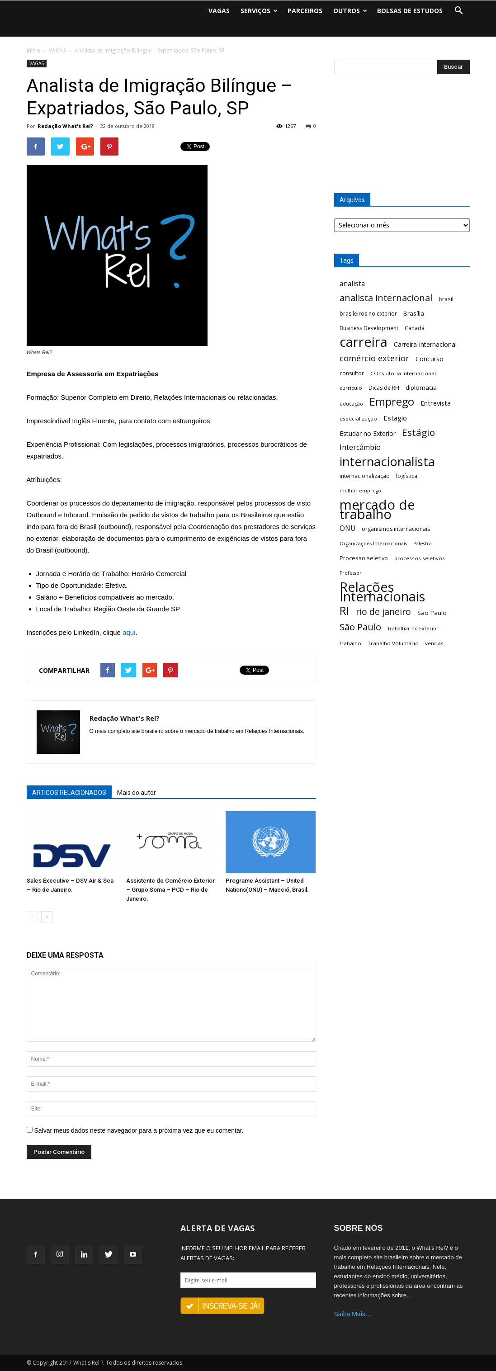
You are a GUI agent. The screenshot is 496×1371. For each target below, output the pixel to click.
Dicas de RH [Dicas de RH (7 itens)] (383, 388)
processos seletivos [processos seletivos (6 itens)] (419, 558)
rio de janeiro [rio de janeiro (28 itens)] (383, 611)
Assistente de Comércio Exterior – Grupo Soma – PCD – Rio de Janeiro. (170, 889)
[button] (459, 11)
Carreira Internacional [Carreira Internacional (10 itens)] (425, 344)
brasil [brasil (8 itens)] (446, 299)
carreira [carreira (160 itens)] (363, 342)
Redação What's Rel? (65, 126)
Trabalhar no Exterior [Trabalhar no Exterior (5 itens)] (413, 628)
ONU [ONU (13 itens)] (347, 528)
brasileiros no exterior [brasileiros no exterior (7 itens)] (368, 313)
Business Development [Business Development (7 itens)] (369, 328)
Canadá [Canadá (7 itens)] (415, 328)
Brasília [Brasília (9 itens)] (413, 313)
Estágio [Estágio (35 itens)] (418, 432)
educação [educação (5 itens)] (351, 404)
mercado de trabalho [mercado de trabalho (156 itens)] (377, 509)
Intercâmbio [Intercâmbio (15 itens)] (360, 447)
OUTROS (350, 10)
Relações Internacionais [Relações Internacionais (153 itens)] (382, 591)
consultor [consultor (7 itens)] (352, 373)
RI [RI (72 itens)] (345, 610)
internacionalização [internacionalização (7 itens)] (365, 476)
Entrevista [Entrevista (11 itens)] (435, 402)
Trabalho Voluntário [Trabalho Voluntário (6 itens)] (393, 643)
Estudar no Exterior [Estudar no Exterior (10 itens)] (368, 433)
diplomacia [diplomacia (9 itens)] (421, 387)
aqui (129, 632)
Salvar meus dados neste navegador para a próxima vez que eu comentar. (138, 1130)
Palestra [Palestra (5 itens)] (422, 543)
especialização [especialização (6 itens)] (358, 418)
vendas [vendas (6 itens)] (434, 643)
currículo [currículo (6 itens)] (351, 387)
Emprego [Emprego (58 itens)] (391, 402)
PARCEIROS (305, 10)
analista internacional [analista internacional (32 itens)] (386, 298)
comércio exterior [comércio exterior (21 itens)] (374, 358)
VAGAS (219, 10)
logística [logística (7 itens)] (406, 476)
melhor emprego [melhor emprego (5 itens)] (360, 490)
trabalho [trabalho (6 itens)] (350, 643)
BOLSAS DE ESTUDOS (410, 10)
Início (33, 50)
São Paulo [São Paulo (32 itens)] (360, 627)
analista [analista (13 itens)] (352, 283)
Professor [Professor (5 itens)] (351, 573)
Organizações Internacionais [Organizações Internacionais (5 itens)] (373, 543)
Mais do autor (136, 792)
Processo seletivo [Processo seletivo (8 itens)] (364, 558)
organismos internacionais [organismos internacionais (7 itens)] (396, 529)
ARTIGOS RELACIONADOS (69, 792)
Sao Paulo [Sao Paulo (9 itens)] (432, 613)
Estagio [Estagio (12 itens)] (395, 417)
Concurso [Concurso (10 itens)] (430, 359)
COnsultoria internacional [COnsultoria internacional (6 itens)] (403, 373)
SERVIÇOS (259, 10)
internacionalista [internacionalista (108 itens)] (387, 461)
